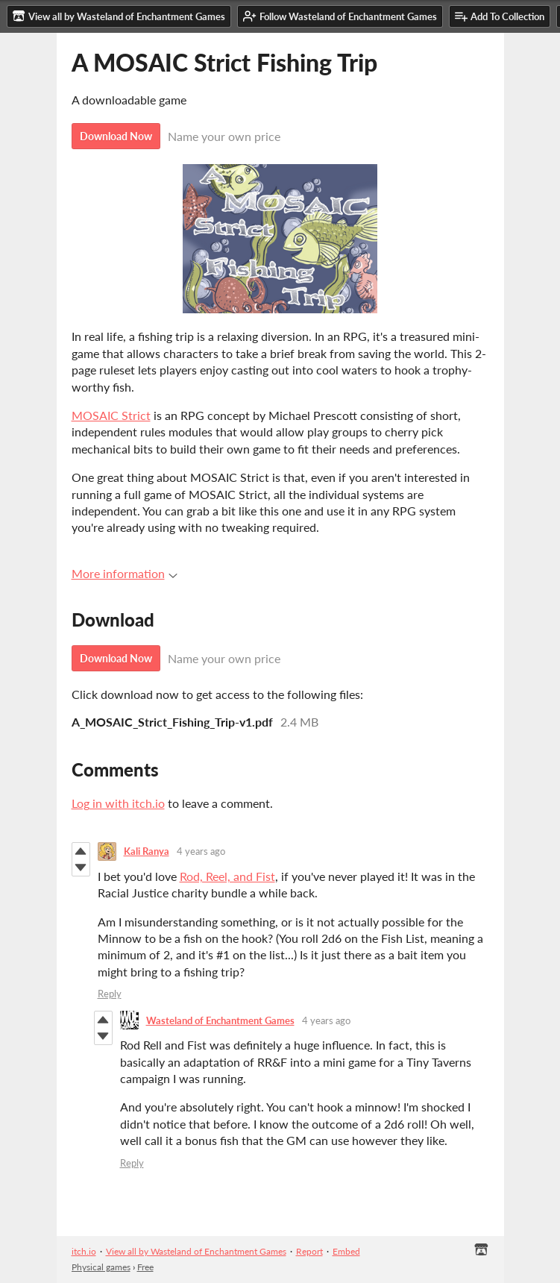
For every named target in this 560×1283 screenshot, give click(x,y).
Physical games (101, 1267)
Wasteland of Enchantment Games (220, 1020)
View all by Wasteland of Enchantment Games (196, 1251)
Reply (110, 994)
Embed (346, 1251)
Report (309, 1251)
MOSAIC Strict (111, 415)
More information (124, 573)
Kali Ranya (146, 851)
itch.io (84, 1251)
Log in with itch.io (118, 803)
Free (145, 1267)
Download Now (116, 136)
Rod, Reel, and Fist (227, 876)
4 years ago (201, 851)
